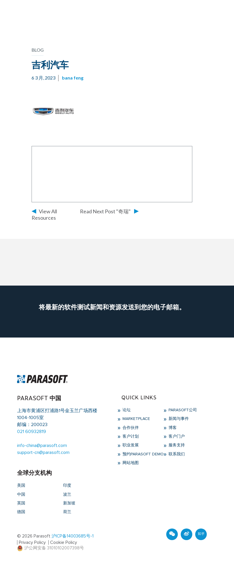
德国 (21, 512)
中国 (21, 495)
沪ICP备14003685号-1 (73, 536)
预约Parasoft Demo (142, 454)
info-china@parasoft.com (42, 445)
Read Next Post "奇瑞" (105, 211)
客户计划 (130, 436)
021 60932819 (31, 431)
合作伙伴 (130, 428)
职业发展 (130, 445)
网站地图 (130, 463)
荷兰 (67, 512)
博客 (172, 428)
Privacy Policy (32, 542)
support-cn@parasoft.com (43, 452)
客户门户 (176, 436)
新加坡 (69, 503)
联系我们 (176, 454)
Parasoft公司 (182, 410)
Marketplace (135, 419)
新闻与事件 (178, 419)
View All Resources (44, 214)
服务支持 (176, 445)
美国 (21, 486)
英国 (21, 503)
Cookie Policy (63, 542)
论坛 (126, 410)
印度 (67, 486)
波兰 (67, 495)
